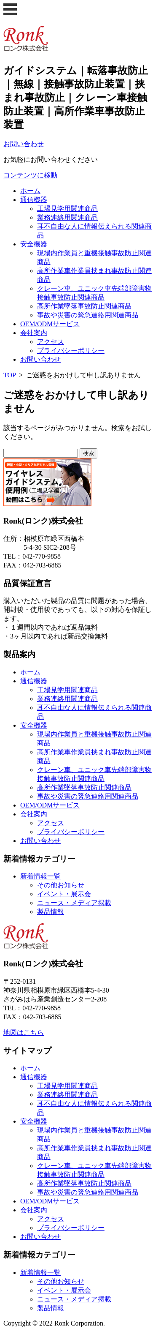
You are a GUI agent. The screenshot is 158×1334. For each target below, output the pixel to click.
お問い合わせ (40, 359)
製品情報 (50, 911)
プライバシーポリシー (70, 350)
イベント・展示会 (64, 894)
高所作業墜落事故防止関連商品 (84, 306)
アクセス (50, 341)
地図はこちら (23, 1032)
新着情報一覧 (40, 876)
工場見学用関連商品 (67, 208)
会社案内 (33, 332)
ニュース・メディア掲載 (74, 902)
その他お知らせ (60, 885)
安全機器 (33, 244)
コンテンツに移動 (30, 175)
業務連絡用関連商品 (67, 217)
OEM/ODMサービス (50, 323)
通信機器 (33, 199)
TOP (9, 375)
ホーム (30, 190)
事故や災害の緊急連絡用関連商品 (87, 315)
